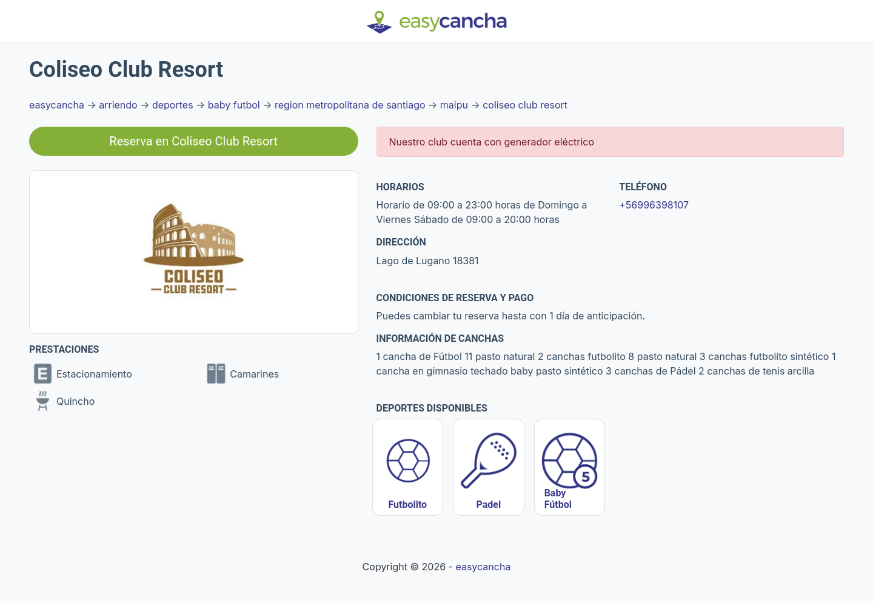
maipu (454, 105)
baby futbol (234, 105)
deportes (172, 105)
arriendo (118, 105)
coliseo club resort (525, 105)
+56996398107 (654, 205)
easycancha (56, 105)
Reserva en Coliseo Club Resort (193, 141)
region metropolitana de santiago (350, 105)
